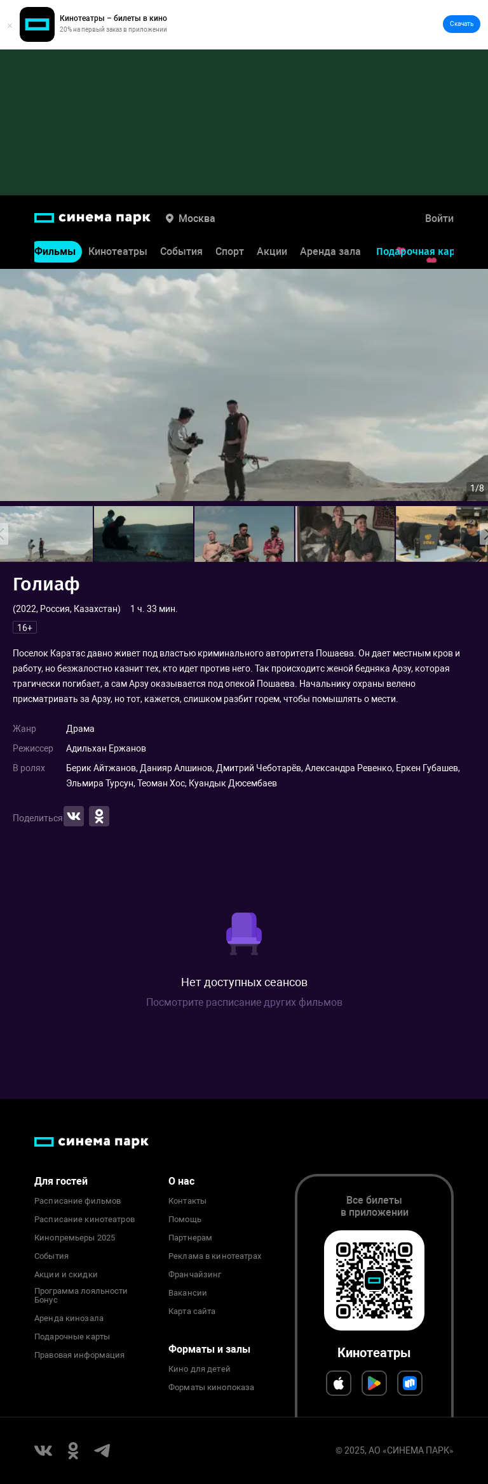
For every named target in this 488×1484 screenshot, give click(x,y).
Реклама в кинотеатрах (214, 1256)
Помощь (184, 1219)
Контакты (187, 1201)
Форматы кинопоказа (211, 1387)
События (181, 251)
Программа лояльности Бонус (81, 1296)
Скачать (461, 23)
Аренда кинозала (69, 1318)
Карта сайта (191, 1311)
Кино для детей (199, 1369)
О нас (181, 1181)
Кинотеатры (117, 251)
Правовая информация (79, 1355)
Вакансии (187, 1293)
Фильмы (55, 251)
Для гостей (61, 1181)
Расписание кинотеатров (84, 1219)
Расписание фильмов (77, 1201)
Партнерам (190, 1237)
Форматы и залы (209, 1349)
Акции (272, 251)
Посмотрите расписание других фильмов (244, 1002)
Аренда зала (330, 251)
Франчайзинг (194, 1274)
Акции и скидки (66, 1274)
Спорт (229, 251)
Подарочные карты (72, 1336)
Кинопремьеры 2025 (74, 1237)
